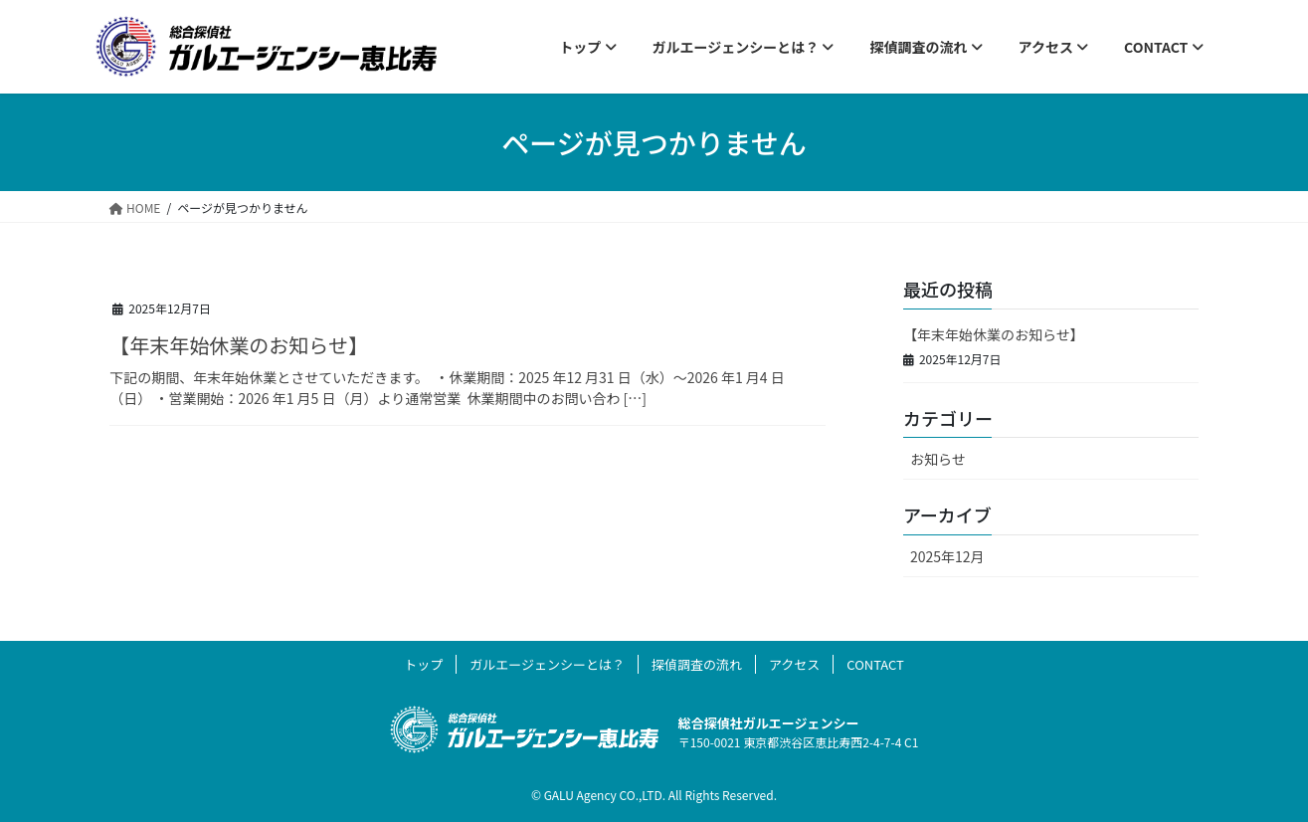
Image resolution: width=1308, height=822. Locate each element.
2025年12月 (947, 556)
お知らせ (938, 459)
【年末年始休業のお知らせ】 (240, 344)
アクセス (794, 664)
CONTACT (875, 664)
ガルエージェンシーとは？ (547, 664)
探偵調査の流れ (697, 664)
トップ (423, 664)
